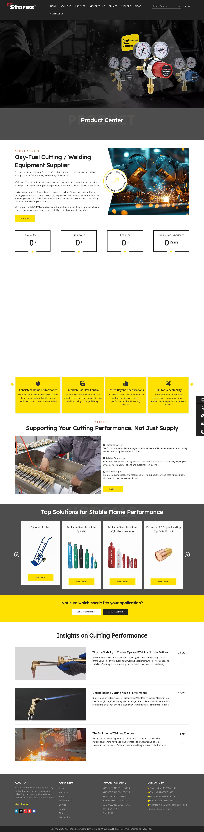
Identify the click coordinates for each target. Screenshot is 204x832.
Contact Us (64, 817)
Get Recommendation (86, 612)
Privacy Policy (146, 828)
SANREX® (108, 813)
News (62, 813)
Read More (24, 218)
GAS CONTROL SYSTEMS (115, 796)
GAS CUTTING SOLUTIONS (116, 788)
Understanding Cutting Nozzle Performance (120, 693)
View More (21, 804)
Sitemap (135, 828)
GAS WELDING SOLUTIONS (116, 792)
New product (65, 800)
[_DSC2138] (58, 465)
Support (63, 809)
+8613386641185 (169, 800)
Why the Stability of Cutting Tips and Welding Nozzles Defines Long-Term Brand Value (146, 652)
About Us (63, 792)
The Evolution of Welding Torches (113, 733)
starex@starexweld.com (167, 796)
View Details (40, 577)
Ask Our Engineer (116, 612)
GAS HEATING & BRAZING (116, 800)
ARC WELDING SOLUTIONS (116, 804)
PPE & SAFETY (110, 809)
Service (62, 804)
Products (63, 796)
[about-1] (146, 181)
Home (62, 788)
